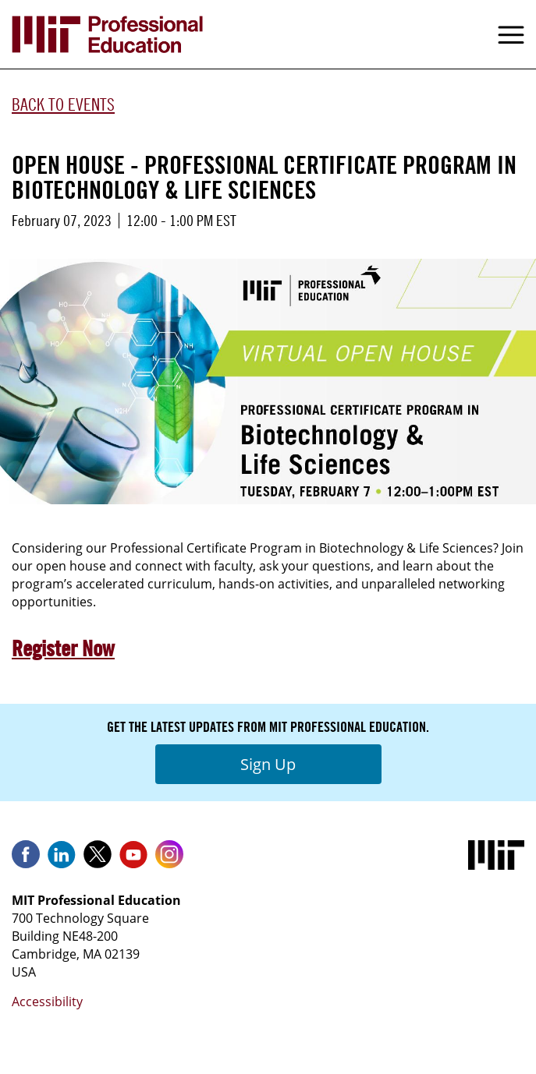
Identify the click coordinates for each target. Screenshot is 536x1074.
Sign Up (268, 764)
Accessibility (47, 1001)
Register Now (63, 648)
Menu (511, 34)
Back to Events (63, 104)
